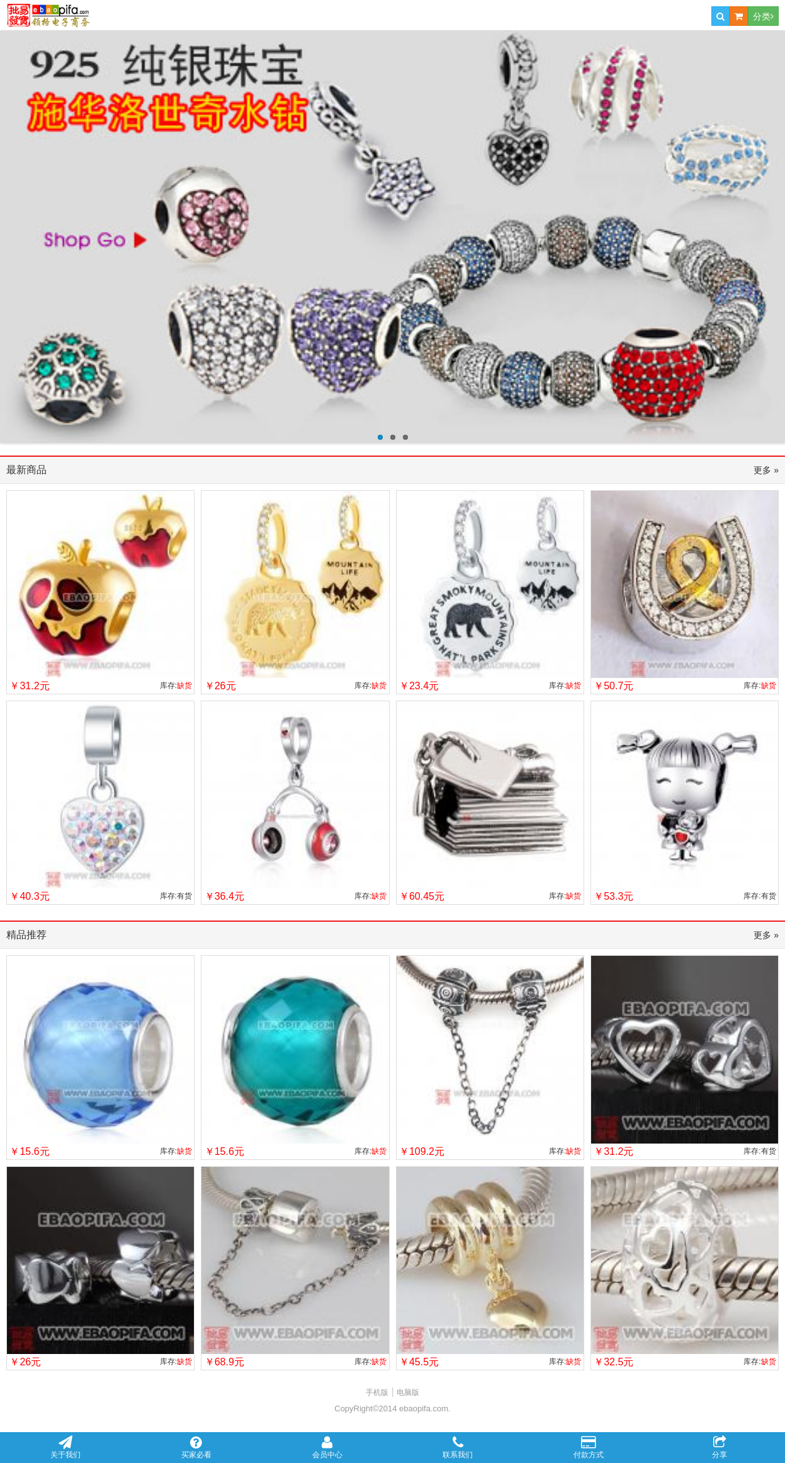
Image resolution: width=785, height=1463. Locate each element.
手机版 (377, 1392)
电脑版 (408, 1392)
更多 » (766, 470)
